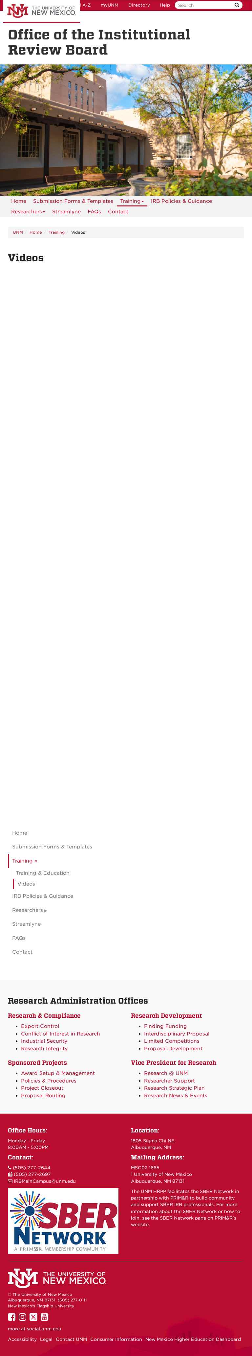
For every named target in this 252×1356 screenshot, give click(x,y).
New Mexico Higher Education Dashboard (193, 1339)
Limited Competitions (172, 1041)
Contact (118, 212)
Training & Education (43, 873)
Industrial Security (44, 1041)
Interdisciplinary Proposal (176, 1034)
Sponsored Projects (37, 1062)
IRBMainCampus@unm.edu (45, 1181)
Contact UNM (71, 1339)
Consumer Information (116, 1339)
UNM (18, 232)
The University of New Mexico (41, 11)
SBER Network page (183, 1218)
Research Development (166, 1015)
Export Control (40, 1026)
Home (18, 201)
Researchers (28, 213)
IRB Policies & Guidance (181, 201)
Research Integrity (44, 1049)
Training (132, 202)
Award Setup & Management (58, 1073)
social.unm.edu (44, 1328)
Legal (46, 1339)
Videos (26, 884)
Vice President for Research (173, 1062)
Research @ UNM (166, 1073)
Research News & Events (175, 1096)
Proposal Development (173, 1049)
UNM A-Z (80, 5)
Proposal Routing (43, 1096)
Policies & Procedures (48, 1081)
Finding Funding (165, 1026)
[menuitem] (19, 201)
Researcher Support (169, 1081)
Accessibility (22, 1339)
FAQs (94, 212)
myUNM (109, 5)
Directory (139, 5)
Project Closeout (42, 1088)
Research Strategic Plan (174, 1088)
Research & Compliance (44, 1015)
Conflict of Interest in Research (60, 1034)
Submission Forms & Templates (73, 201)
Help (165, 5)
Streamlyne (66, 212)
